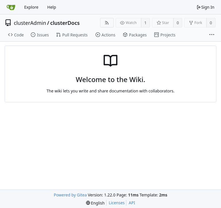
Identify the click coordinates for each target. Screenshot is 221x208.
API (132, 202)
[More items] (211, 35)
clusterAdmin (30, 23)
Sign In (205, 7)
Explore (31, 7)
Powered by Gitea (70, 195)
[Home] (11, 7)
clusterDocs (64, 23)
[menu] (95, 203)
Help (51, 7)
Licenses (117, 202)
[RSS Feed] (107, 22)
